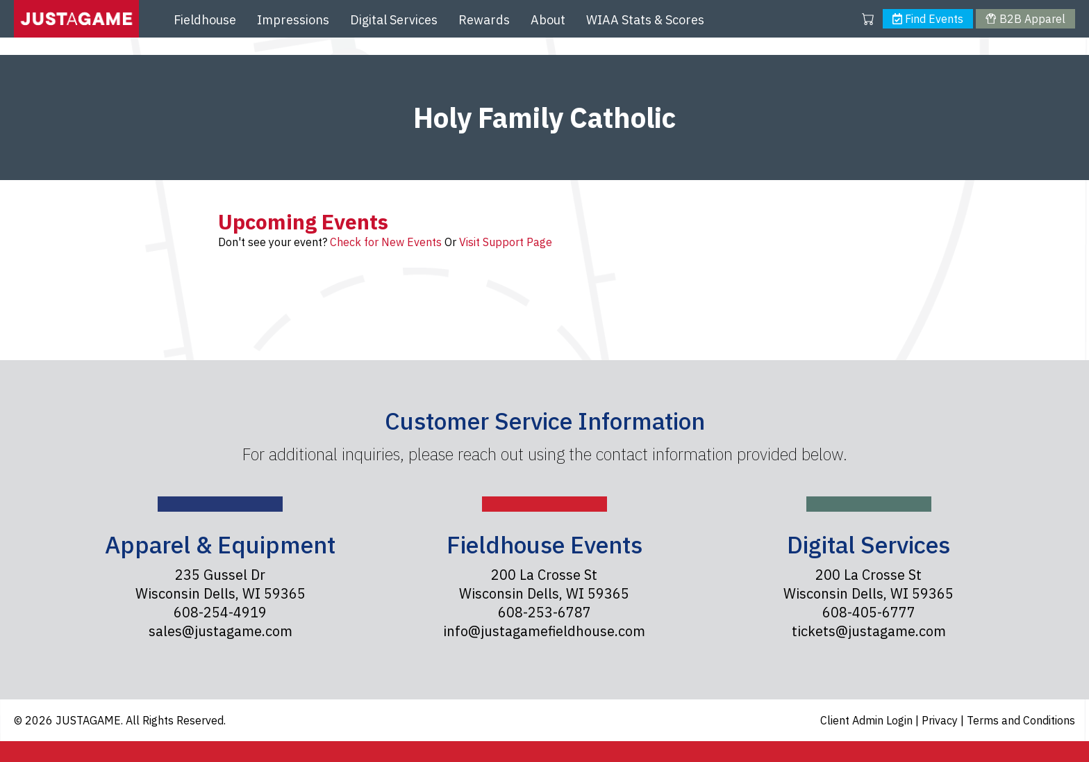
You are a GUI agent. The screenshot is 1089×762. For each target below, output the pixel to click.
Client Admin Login (867, 720)
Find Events (927, 19)
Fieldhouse (205, 20)
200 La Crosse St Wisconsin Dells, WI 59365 (544, 584)
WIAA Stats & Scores (645, 20)
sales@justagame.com (220, 631)
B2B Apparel (1025, 19)
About (548, 20)
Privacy (941, 720)
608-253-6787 (544, 612)
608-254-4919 (220, 612)
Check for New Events (386, 242)
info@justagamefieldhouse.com (544, 631)
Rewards (484, 20)
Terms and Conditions (1021, 720)
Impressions (293, 20)
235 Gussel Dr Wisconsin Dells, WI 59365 (220, 584)
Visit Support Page (505, 242)
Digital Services (394, 20)
